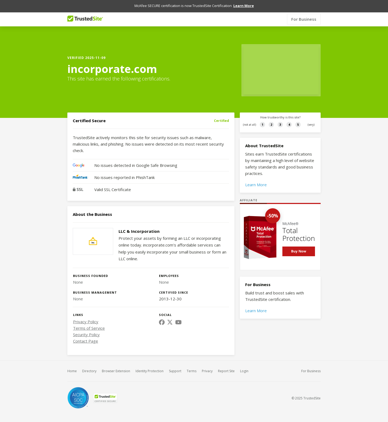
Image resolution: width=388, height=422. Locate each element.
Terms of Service (89, 323)
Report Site (226, 366)
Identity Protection (150, 366)
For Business (303, 14)
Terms (191, 366)
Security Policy (86, 330)
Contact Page (85, 336)
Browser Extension (116, 366)
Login (244, 366)
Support (175, 366)
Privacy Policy (85, 317)
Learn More (256, 180)
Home (72, 366)
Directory (89, 366)
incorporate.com (112, 64)
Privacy (207, 366)
